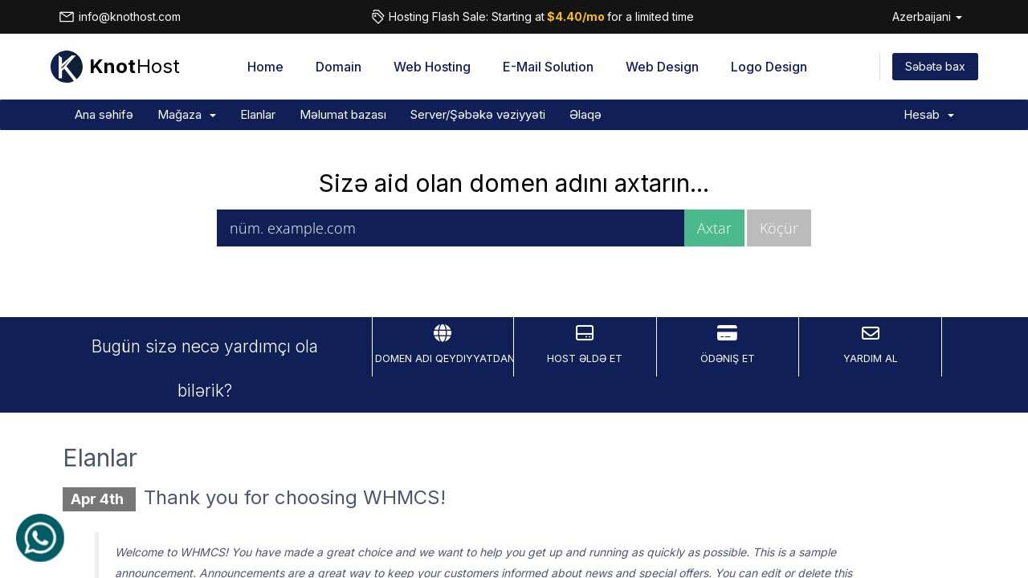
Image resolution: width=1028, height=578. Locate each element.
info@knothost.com (120, 17)
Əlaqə (585, 114)
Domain (338, 67)
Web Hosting (432, 67)
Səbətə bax (935, 66)
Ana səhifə (104, 114)
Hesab (929, 114)
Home (265, 67)
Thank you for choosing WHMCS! (295, 497)
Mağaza (186, 114)
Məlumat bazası (343, 114)
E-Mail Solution (548, 67)
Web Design (662, 67)
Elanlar (257, 114)
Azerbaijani (927, 16)
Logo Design (769, 67)
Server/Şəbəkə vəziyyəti (477, 114)
